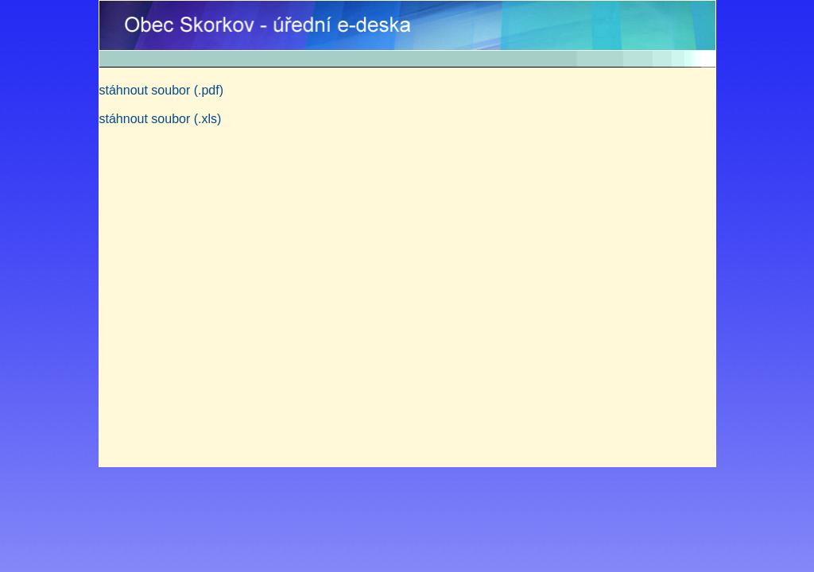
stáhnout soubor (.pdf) (161, 90)
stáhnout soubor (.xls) (160, 119)
